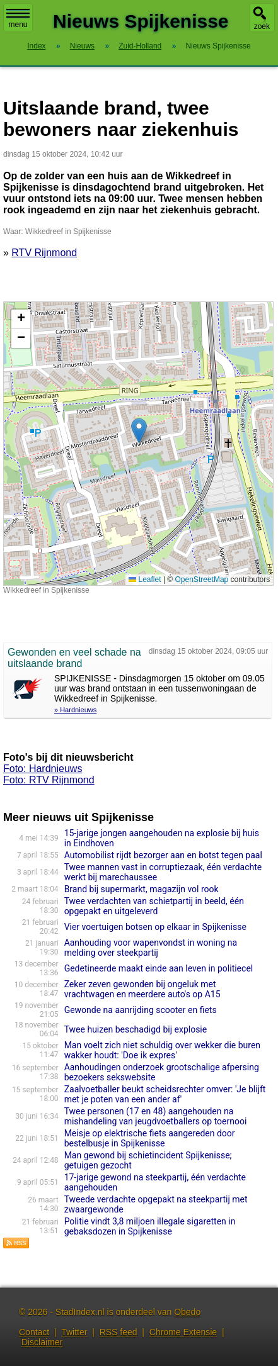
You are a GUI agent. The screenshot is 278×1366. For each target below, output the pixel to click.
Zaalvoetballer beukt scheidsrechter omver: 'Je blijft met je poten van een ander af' (165, 1094)
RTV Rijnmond (44, 252)
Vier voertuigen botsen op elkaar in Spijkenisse (155, 927)
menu (18, 19)
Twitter (74, 1332)
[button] (139, 431)
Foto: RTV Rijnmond (49, 780)
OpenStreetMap (202, 579)
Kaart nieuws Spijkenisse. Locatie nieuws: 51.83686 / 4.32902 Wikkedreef (137, 443)
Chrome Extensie (183, 1332)
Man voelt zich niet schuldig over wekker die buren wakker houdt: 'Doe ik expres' (162, 1050)
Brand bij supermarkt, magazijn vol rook (141, 889)
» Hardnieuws (75, 710)
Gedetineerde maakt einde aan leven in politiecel (158, 968)
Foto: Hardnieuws (42, 768)
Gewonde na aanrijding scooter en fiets (140, 1010)
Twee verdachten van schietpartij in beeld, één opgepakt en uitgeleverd (154, 906)
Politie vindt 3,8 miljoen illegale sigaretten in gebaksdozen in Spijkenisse (150, 1226)
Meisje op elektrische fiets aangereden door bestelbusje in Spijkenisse (149, 1138)
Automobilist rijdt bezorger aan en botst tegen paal (163, 855)
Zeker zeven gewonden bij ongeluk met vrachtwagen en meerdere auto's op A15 (142, 989)
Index (36, 46)
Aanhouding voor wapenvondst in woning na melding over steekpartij (151, 948)
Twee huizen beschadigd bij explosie (135, 1029)
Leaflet (145, 579)
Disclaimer (41, 1342)
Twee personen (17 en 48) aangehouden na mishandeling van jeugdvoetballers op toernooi (155, 1116)
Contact (34, 1332)
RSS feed (118, 1332)
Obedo (187, 1312)
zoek (262, 26)
